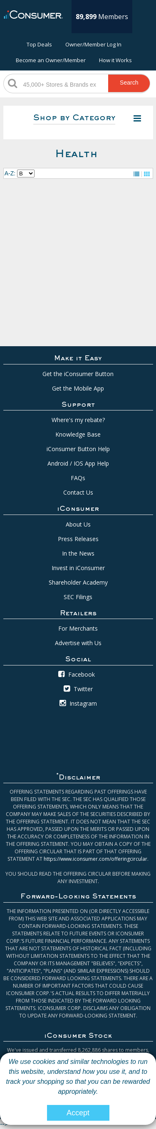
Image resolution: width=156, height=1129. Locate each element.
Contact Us (78, 492)
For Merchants (78, 628)
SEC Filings (78, 597)
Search (129, 82)
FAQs (78, 478)
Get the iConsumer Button (78, 374)
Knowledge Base (78, 434)
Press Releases (78, 539)
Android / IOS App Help (78, 463)
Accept (78, 1113)
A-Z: (10, 173)
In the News (78, 553)
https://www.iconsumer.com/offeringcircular (95, 858)
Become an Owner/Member (51, 60)
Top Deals (39, 44)
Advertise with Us (78, 643)
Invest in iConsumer (78, 568)
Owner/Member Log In (93, 44)
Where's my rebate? (78, 420)
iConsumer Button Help (78, 449)
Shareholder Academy (78, 582)
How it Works (115, 60)
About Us (78, 524)
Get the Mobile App (78, 388)
